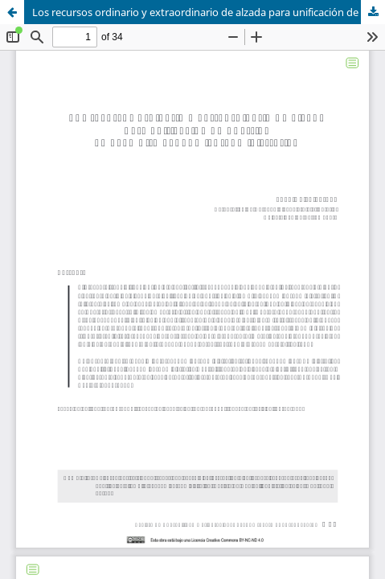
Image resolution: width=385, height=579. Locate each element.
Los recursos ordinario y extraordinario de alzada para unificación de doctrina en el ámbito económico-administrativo (208, 12)
